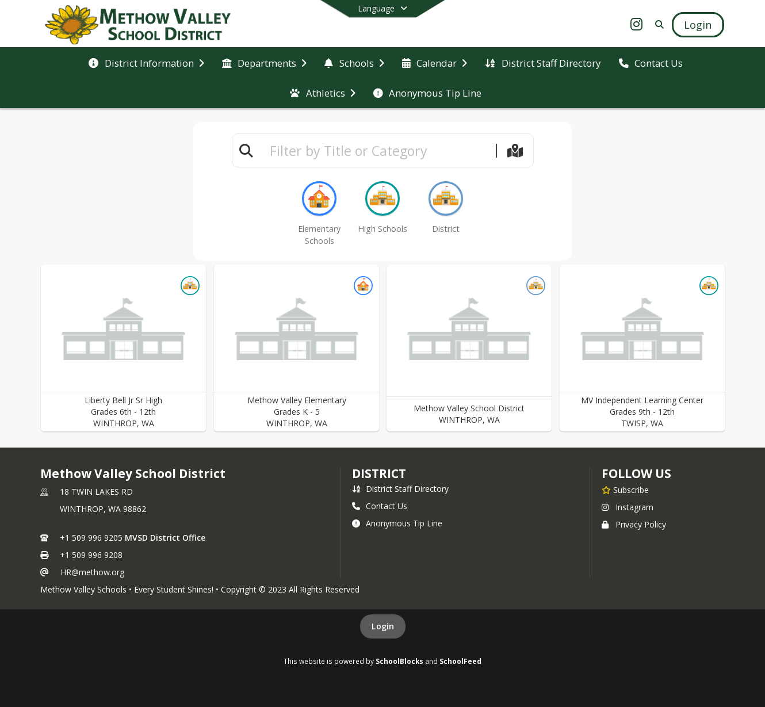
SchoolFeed (460, 661)
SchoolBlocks (399, 661)
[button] (123, 348)
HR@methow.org (92, 572)
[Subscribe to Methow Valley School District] (625, 489)
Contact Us (379, 505)
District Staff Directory (400, 488)
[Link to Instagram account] (636, 26)
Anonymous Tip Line (397, 523)
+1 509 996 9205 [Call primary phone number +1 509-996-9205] (91, 537)
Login (383, 626)
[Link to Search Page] (657, 24)
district (379, 473)
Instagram (627, 507)
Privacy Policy (634, 524)
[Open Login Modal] (698, 24)
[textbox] (378, 150)
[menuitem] (146, 63)
